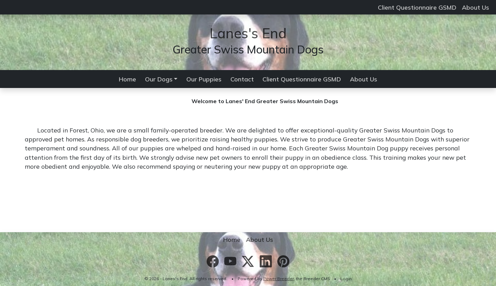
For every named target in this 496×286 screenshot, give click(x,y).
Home (127, 79)
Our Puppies (203, 79)
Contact (242, 79)
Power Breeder (278, 278)
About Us (475, 7)
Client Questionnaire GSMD (417, 7)
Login (346, 278)
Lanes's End (248, 33)
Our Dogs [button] (159, 79)
